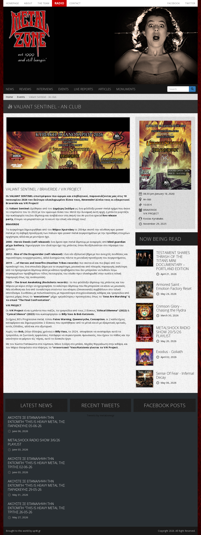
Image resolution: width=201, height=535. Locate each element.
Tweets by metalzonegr (100, 415)
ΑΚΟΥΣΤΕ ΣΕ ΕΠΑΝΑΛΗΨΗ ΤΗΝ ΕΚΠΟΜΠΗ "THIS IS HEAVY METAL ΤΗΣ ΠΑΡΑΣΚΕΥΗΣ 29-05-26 (36, 485)
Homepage (12, 3)
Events (63, 89)
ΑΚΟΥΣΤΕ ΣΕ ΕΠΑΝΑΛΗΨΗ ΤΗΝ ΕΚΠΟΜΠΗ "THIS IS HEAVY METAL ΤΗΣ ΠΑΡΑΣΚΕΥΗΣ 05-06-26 (36, 421)
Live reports (83, 89)
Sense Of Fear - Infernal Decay (175, 375)
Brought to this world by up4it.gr (23, 530)
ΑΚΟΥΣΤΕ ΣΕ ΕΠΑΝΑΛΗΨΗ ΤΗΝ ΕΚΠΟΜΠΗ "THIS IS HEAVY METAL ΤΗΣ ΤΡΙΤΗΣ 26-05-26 (36, 508)
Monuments (125, 89)
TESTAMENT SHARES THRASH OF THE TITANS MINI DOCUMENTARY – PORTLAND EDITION (173, 260)
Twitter (190, 3)
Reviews (25, 89)
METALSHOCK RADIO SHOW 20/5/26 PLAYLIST (173, 331)
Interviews (45, 89)
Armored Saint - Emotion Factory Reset (174, 286)
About (28, 3)
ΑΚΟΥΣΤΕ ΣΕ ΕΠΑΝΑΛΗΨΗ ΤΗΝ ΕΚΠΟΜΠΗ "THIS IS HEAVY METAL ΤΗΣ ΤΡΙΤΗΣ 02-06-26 (36, 462)
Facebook (173, 3)
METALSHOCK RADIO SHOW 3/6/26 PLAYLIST (34, 442)
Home (9, 96)
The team (43, 3)
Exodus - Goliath (169, 351)
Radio (59, 3)
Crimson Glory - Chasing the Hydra (171, 308)
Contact (75, 3)
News (10, 89)
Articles (104, 89)
